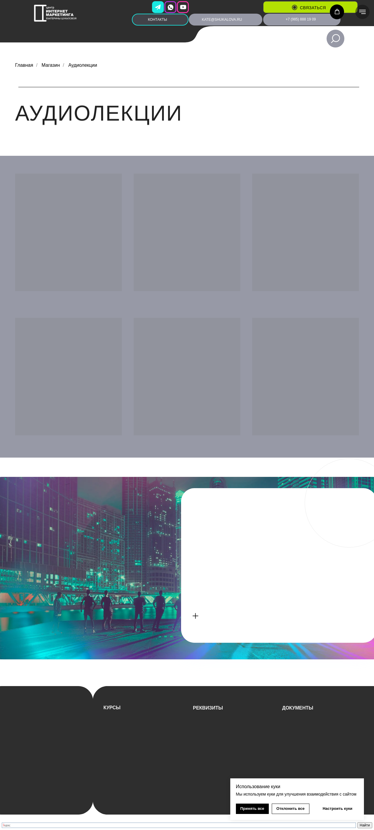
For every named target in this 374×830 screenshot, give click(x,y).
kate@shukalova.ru (222, 20)
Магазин (50, 65)
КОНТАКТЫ (157, 20)
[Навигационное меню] (362, 12)
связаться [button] (313, 7)
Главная (24, 65)
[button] (294, 7)
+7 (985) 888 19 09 (301, 19)
